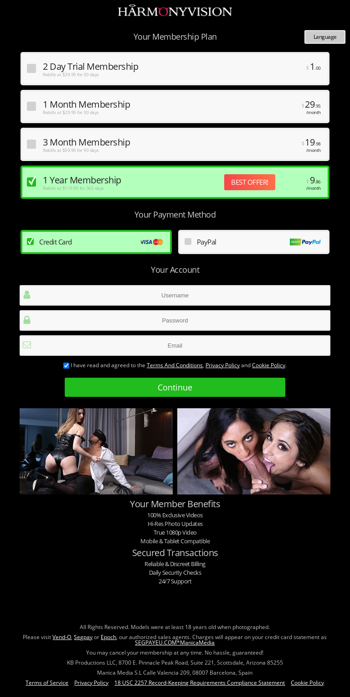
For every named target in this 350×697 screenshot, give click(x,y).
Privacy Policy (223, 365)
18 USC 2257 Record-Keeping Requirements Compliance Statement (199, 683)
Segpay (83, 637)
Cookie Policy (268, 365)
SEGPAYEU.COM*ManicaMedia (175, 642)
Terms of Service (47, 683)
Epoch (108, 637)
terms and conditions (175, 365)
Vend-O (61, 637)
